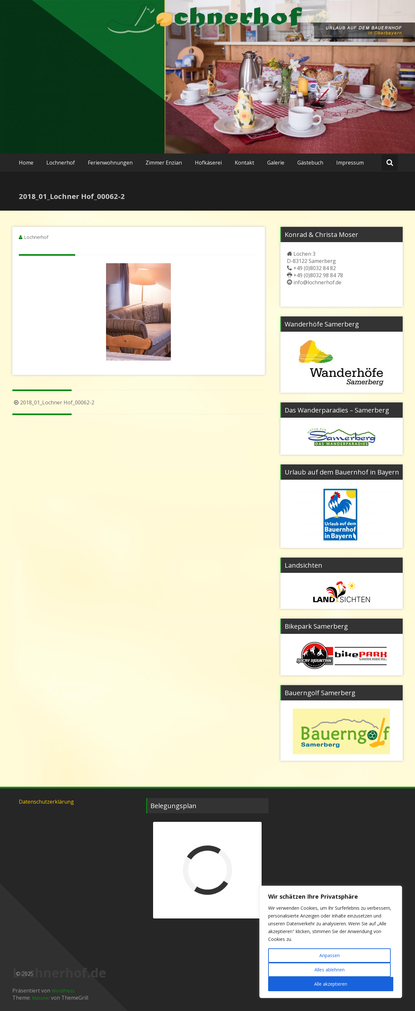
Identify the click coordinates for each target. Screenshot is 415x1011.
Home (26, 162)
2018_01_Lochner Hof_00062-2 (53, 402)
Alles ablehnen (329, 970)
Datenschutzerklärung (46, 801)
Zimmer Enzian (164, 162)
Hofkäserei (208, 162)
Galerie (275, 162)
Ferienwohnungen (110, 162)
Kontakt (244, 162)
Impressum (350, 162)
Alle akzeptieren (330, 984)
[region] (330, 942)
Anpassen (329, 955)
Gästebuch (310, 162)
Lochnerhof (60, 162)
